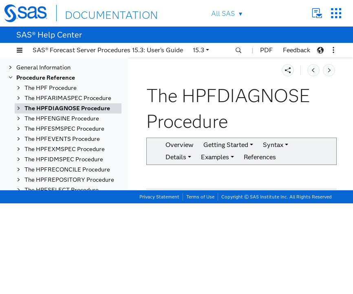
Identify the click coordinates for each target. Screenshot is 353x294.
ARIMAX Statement (68, 181)
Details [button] (175, 157)
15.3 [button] (198, 50)
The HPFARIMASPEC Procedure (67, 93)
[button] (19, 50)
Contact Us (317, 13)
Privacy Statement (159, 287)
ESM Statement (62, 212)
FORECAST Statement (72, 232)
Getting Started (54, 123)
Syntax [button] (273, 145)
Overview (46, 113)
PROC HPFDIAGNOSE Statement (71, 158)
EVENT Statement (65, 222)
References (260, 157)
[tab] (80, 172)
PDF (266, 50)
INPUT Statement (64, 263)
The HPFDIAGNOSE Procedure (67, 103)
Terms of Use (200, 287)
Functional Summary (68, 144)
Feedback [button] (296, 50)
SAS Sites (336, 13)
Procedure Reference (45, 72)
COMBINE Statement (69, 202)
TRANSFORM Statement (75, 273)
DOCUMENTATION (94, 13)
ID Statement (59, 243)
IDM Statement (61, 253)
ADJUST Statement (68, 171)
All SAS (223, 14)
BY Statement (60, 192)
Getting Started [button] (225, 145)
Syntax (42, 134)
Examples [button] (215, 157)
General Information (43, 62)
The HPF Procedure (50, 83)
